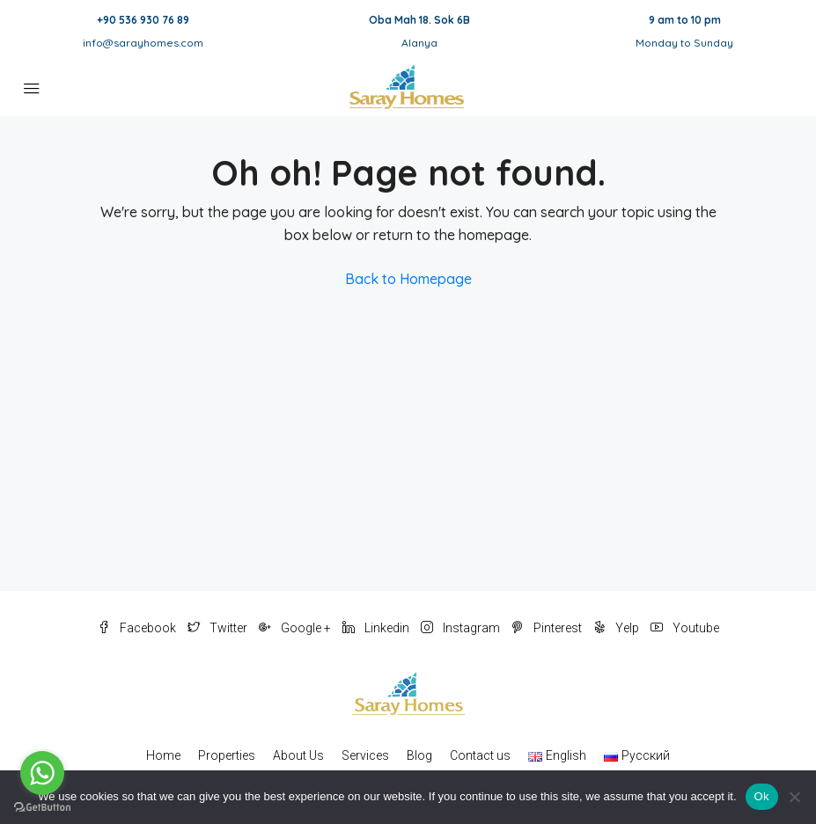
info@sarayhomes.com (143, 42)
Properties (226, 755)
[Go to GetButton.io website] (42, 806)
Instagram (462, 628)
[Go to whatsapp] (42, 773)
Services (365, 755)
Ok (761, 796)
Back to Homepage (408, 279)
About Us (298, 755)
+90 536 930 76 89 (143, 19)
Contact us (480, 755)
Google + (296, 628)
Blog (419, 755)
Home (163, 755)
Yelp (617, 628)
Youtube (685, 628)
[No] (794, 797)
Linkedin (377, 628)
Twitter (218, 628)
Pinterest (547, 628)
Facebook (138, 628)
